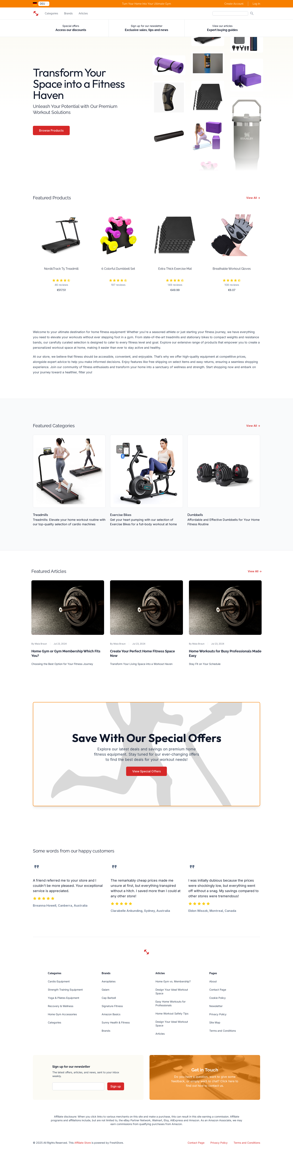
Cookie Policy (217, 997)
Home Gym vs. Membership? (173, 981)
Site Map (214, 1022)
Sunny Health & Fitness (116, 1022)
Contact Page (217, 989)
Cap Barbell (109, 997)
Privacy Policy (217, 1014)
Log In (256, 3)
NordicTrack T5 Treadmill (61, 268)
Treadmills (40, 515)
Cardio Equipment (59, 981)
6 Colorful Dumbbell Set (118, 268)
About (213, 981)
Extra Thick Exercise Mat (175, 268)
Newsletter (216, 1006)
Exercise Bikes (120, 515)
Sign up (115, 1086)
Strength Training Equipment (65, 989)
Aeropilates (108, 981)
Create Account (233, 3)
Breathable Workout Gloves (232, 268)
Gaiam (105, 989)
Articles (83, 13)
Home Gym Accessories (62, 1014)
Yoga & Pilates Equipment (63, 997)
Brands (68, 13)
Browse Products (51, 130)
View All (253, 197)
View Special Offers (146, 771)
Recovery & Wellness (60, 1006)
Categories (51, 13)
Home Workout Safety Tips (171, 1013)
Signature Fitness (112, 1006)
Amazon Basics (111, 1014)
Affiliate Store (82, 1142)
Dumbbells (195, 515)
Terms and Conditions (222, 1030)
